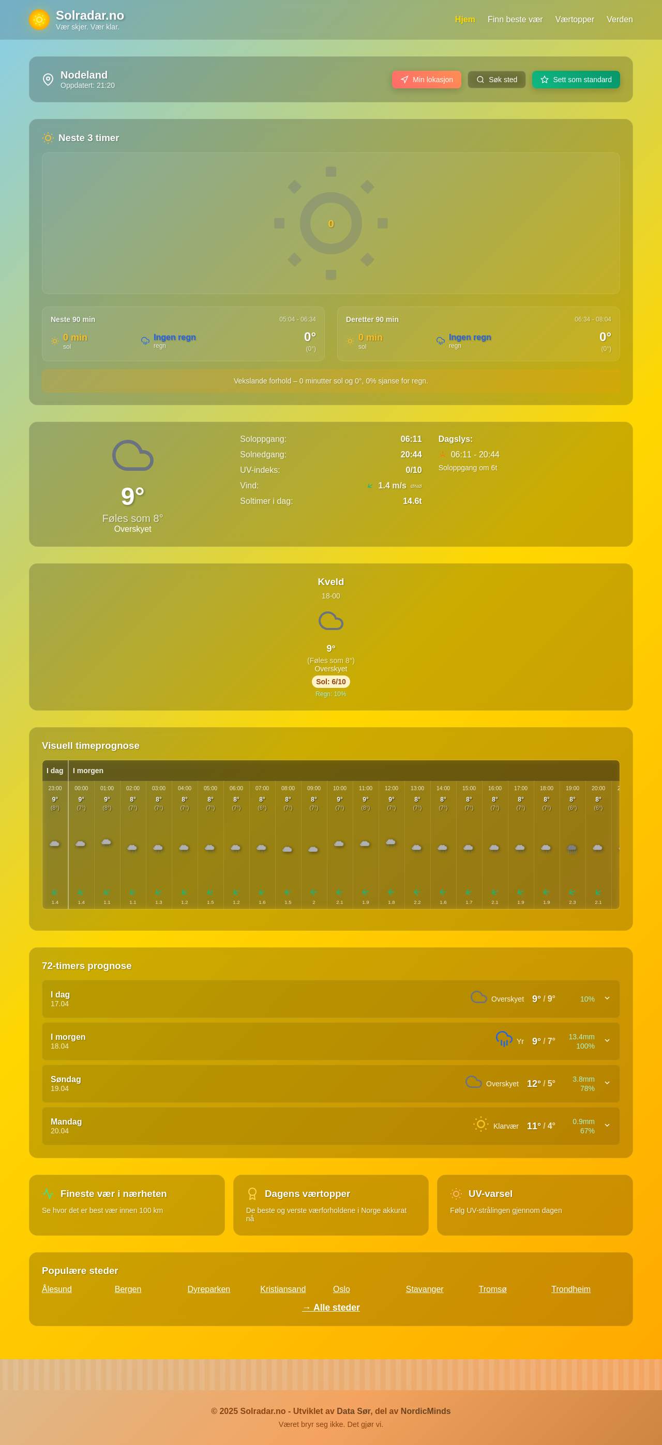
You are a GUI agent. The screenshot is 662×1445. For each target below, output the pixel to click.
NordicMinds (426, 1411)
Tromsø (493, 1289)
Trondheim (571, 1289)
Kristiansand (283, 1289)
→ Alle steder (331, 1307)
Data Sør (353, 1411)
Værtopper (575, 19)
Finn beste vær (515, 19)
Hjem (465, 19)
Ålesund (57, 1289)
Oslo (341, 1289)
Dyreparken (209, 1289)
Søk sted (496, 79)
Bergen (128, 1289)
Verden (620, 19)
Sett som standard (576, 79)
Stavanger (425, 1289)
